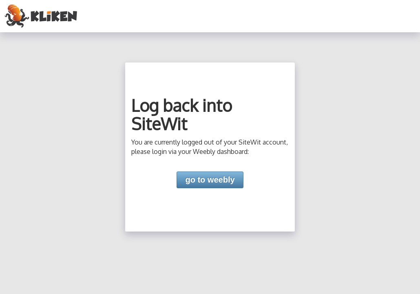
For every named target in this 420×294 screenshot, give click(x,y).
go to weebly (209, 179)
